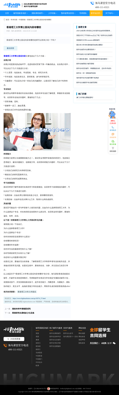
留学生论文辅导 (55, 340)
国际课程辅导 (38, 13)
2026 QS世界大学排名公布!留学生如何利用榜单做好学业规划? (94, 31)
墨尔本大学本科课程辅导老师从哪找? (89, 45)
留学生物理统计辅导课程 (85, 64)
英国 (37, 333)
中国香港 (22, 20)
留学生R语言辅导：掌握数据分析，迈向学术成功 (93, 68)
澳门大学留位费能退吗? (84, 97)
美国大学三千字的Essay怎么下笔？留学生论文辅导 (94, 35)
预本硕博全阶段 (68, 13)
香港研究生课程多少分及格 (23, 313)
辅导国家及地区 (20, 13)
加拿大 (38, 343)
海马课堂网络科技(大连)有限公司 (42, 391)
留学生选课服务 (55, 346)
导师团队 (83, 13)
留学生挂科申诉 (55, 336)
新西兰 (38, 349)
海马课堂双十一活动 (70, 336)
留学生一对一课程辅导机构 (86, 73)
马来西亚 (39, 353)
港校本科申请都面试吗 (21, 309)
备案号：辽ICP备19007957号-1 (37, 388)
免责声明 (82, 340)
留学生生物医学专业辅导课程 (86, 82)
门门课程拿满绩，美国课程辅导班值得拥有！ (92, 59)
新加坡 (38, 346)
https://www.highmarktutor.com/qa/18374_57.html (29, 298)
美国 (37, 336)
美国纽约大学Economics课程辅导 (88, 40)
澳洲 (37, 340)
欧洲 (37, 365)
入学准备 (52, 13)
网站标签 (82, 336)
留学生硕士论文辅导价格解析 (86, 54)
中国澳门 (39, 359)
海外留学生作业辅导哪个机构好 (87, 78)
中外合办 (39, 362)
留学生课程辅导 (55, 333)
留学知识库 (96, 13)
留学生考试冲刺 (55, 343)
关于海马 (109, 13)
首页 (7, 20)
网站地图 (82, 333)
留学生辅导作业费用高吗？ (86, 49)
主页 (7, 13)
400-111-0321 (15, 349)
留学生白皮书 (68, 333)
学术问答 (14, 20)
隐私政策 (82, 343)
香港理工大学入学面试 (27, 292)
